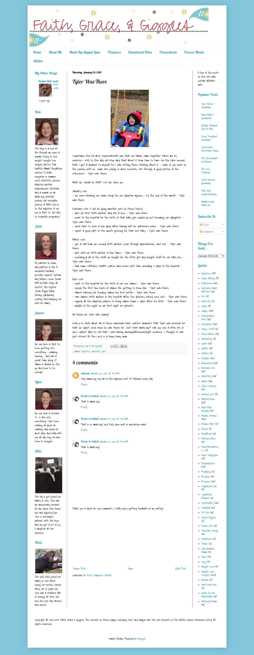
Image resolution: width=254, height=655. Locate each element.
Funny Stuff (207, 329)
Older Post (180, 569)
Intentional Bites (140, 52)
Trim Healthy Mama (207, 550)
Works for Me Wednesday (208, 594)
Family (204, 311)
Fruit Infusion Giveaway (208, 181)
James (204, 381)
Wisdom (204, 580)
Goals (204, 344)
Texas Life (206, 526)
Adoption (85, 351)
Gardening (206, 339)
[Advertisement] (130, 538)
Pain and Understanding (209, 192)
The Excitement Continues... (209, 160)
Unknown (85, 374)
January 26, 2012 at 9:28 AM (105, 374)
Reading (205, 472)
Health (204, 348)
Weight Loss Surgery (207, 573)
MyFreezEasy (208, 439)
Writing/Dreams (209, 601)
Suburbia (205, 508)
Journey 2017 (207, 394)
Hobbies (205, 353)
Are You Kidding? (205, 170)
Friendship (206, 324)
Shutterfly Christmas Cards (209, 149)
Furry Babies (207, 334)
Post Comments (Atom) (99, 575)
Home (37, 52)
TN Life (205, 513)
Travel (204, 544)
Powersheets (168, 52)
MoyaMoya (206, 434)
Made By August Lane (84, 52)
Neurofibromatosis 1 (209, 448)
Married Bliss (208, 399)
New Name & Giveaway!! (207, 116)
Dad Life (205, 301)
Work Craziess (208, 585)
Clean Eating (208, 278)
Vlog (203, 562)
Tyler (104, 351)
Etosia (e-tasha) (90, 396)
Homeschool (206, 363)
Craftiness (206, 283)
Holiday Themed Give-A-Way (209, 127)
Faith (204, 306)
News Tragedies (209, 455)
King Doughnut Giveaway (209, 138)
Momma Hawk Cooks (48, 81)
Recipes (205, 477)
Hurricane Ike (208, 368)
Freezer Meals (194, 52)
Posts (204, 225)
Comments (207, 232)
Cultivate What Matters (209, 290)
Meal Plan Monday (206, 409)
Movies (204, 429)
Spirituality (207, 503)
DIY (203, 296)
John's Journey (208, 386)
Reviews (205, 482)
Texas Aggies (208, 517)
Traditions (206, 539)
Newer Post (79, 569)
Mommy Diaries (209, 416)
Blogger (141, 639)
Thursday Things (209, 531)
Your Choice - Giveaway (208, 105)
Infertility (95, 351)
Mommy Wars (207, 424)
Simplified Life (209, 486)
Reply (84, 384)
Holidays (205, 358)
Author (38, 61)
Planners (114, 52)
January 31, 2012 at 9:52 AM (114, 396)
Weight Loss (207, 567)
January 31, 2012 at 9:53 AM (114, 419)
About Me (55, 52)
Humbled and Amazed (207, 203)
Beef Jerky (55, 86)
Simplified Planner (206, 496)
